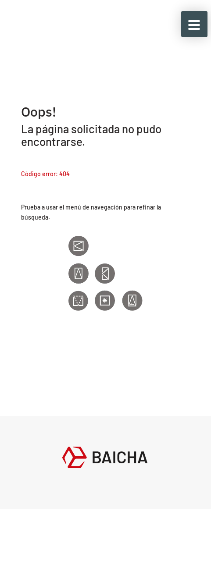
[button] (194, 24)
